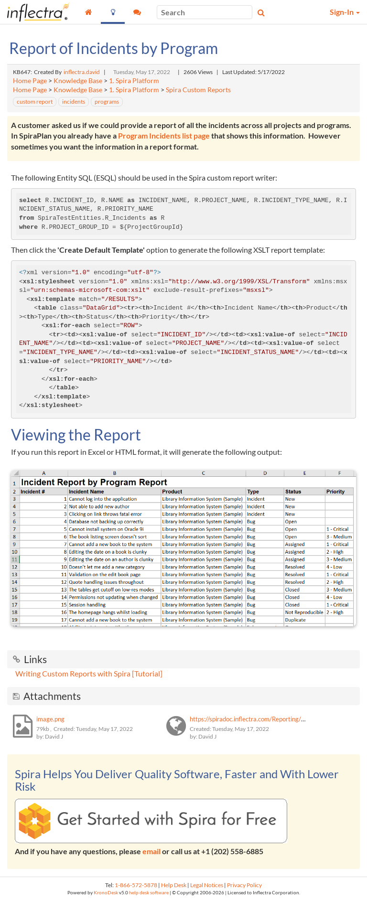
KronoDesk (106, 892)
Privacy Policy (244, 885)
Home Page (30, 81)
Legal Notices (206, 885)
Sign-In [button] (345, 11)
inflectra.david (82, 72)
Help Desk (173, 885)
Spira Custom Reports (198, 90)
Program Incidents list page (164, 135)
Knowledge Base (78, 81)
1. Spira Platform (134, 81)
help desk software (149, 892)
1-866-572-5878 (136, 885)
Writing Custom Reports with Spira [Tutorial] (88, 673)
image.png (50, 719)
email (151, 851)
